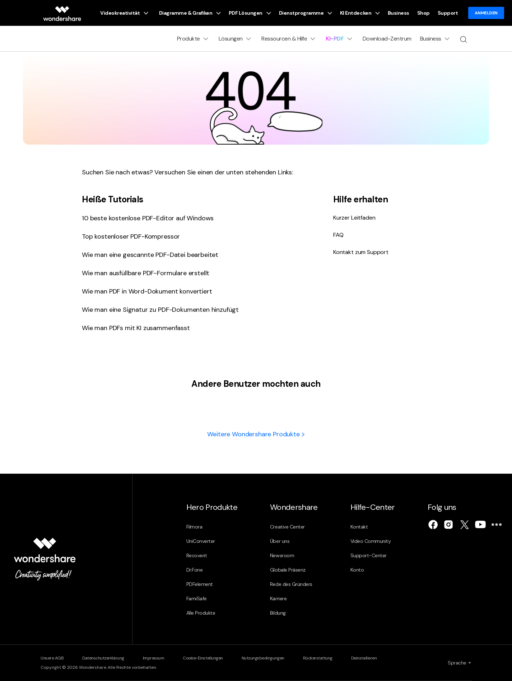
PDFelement (199, 584)
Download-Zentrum (387, 38)
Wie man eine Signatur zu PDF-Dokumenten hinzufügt (160, 309)
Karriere (278, 598)
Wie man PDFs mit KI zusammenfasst (136, 328)
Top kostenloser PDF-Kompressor (131, 236)
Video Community (370, 541)
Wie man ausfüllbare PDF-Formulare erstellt (145, 273)
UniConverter (200, 541)
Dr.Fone (194, 570)
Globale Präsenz (288, 570)
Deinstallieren (364, 658)
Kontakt (359, 526)
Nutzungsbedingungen (263, 658)
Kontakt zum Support (360, 252)
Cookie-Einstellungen (203, 658)
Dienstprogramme (305, 13)
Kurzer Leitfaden (354, 217)
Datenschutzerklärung (103, 658)
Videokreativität (124, 13)
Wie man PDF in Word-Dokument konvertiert (147, 291)
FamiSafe (196, 598)
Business (398, 13)
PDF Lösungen (250, 13)
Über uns (279, 541)
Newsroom (282, 555)
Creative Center (287, 526)
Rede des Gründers (291, 584)
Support (448, 13)
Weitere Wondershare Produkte (255, 434)
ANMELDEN (486, 13)
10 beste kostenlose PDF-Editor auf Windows (148, 218)
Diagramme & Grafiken (190, 13)
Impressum (153, 658)
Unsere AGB (52, 658)
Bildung (278, 613)
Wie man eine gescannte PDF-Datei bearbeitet (150, 254)
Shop (423, 13)
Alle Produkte (200, 613)
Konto (357, 570)
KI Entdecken (360, 13)
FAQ (338, 235)
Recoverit (196, 555)
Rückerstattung (317, 658)
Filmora (194, 526)
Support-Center (368, 555)
